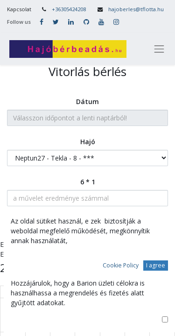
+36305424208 (69, 9)
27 (19, 305)
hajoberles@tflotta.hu (136, 9)
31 (119, 305)
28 (44, 305)
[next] (165, 267)
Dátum (87, 101)
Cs (87, 291)
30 (94, 305)
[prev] (146, 267)
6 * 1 (87, 181)
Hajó (87, 141)
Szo (137, 291)
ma (122, 267)
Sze (62, 291)
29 (69, 305)
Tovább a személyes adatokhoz (88, 221)
